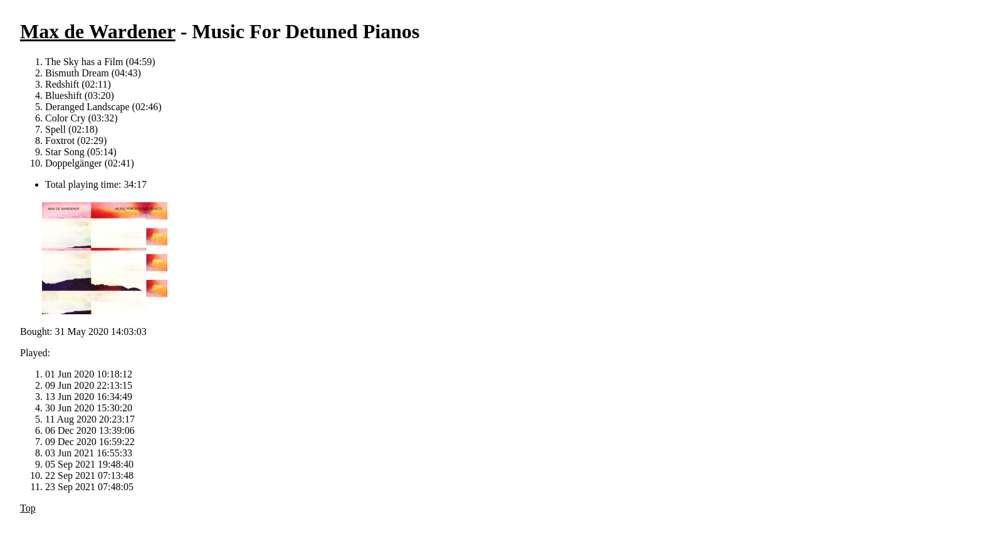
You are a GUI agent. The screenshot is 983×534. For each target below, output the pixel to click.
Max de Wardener (98, 31)
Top (28, 508)
